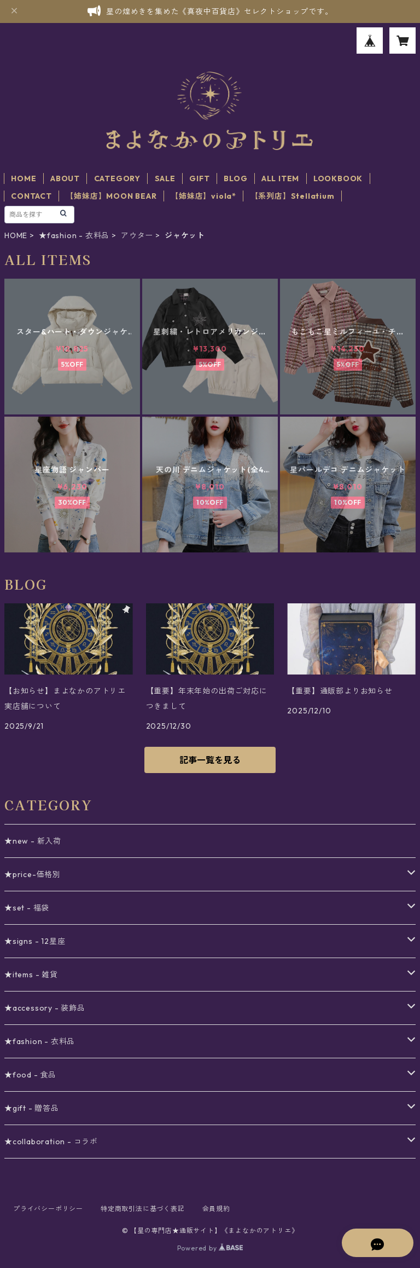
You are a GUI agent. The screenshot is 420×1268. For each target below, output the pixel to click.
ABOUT (65, 178)
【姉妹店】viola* (203, 196)
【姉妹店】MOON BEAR (111, 196)
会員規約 (216, 1208)
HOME (23, 178)
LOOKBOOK (338, 178)
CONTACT (31, 196)
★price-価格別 (32, 874)
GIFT (199, 178)
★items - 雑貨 (31, 974)
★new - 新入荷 (32, 841)
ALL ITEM (280, 178)
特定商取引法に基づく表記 (143, 1208)
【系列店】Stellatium (292, 196)
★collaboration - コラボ (51, 1141)
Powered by (210, 1248)
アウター (137, 235)
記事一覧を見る (210, 759)
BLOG (235, 178)
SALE (165, 178)
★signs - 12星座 (34, 941)
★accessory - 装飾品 (44, 1008)
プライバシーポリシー (48, 1208)
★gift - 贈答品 (31, 1108)
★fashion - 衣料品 (74, 235)
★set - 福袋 (26, 908)
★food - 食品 (30, 1075)
